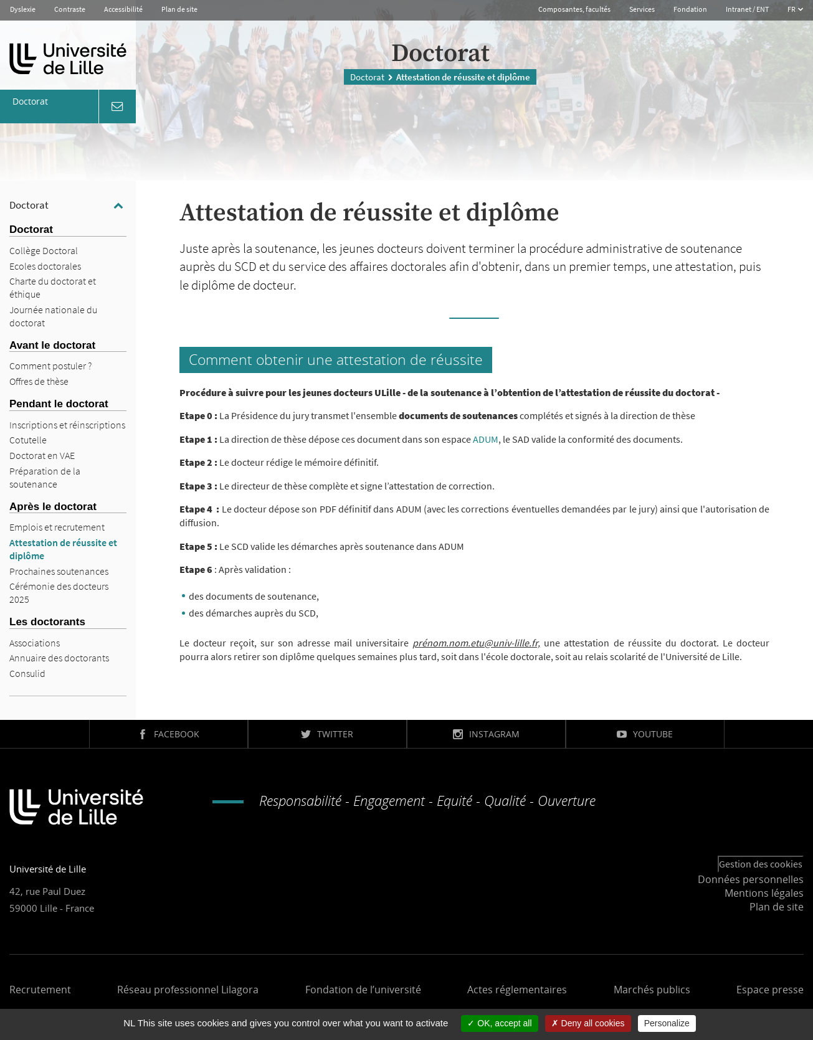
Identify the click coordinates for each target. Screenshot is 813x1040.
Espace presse (770, 989)
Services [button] (642, 9)
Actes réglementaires (517, 989)
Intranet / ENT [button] (747, 9)
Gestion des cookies (760, 864)
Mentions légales (764, 893)
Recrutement (40, 989)
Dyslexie (23, 9)
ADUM (485, 439)
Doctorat (367, 77)
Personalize (667, 1023)
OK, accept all (499, 1023)
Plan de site (179, 9)
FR (792, 9)
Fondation (690, 9)
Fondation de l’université (363, 989)
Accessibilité (123, 9)
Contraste (69, 9)
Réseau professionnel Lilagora (188, 989)
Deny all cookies (588, 1023)
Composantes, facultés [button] (574, 9)
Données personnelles (751, 879)
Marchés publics (652, 989)
